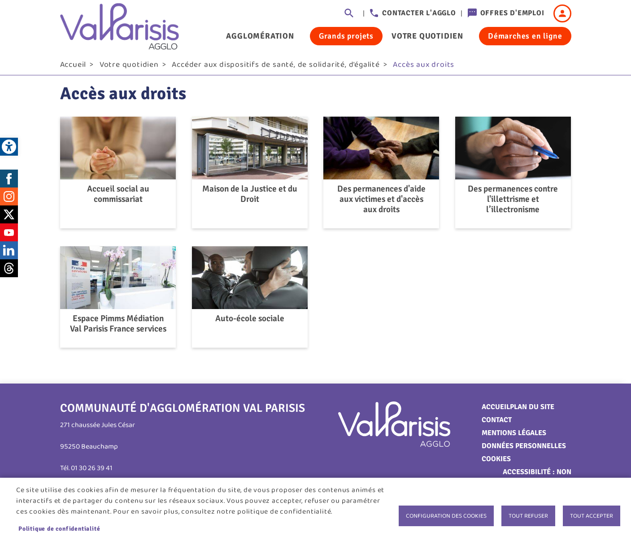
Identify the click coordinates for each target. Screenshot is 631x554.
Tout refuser (528, 516)
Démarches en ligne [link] (525, 36)
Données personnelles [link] (524, 449)
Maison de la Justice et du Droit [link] (249, 197)
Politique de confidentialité (59, 528)
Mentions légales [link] (514, 436)
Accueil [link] (73, 67)
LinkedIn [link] (9, 253)
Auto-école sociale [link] (249, 322)
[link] (9, 147)
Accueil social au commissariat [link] (118, 197)
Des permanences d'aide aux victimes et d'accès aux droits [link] (381, 202)
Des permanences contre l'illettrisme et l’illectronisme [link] (513, 202)
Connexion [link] (562, 13)
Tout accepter (591, 516)
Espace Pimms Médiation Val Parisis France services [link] (118, 327)
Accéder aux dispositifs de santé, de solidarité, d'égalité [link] (275, 67)
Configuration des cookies (446, 516)
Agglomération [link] (260, 36)
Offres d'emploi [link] (512, 13)
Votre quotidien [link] (427, 36)
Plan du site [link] (532, 410)
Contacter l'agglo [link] (419, 13)
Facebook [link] (9, 182)
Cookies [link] (496, 462)
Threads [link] (9, 271)
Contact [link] (497, 423)
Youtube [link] (9, 235)
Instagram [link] (9, 200)
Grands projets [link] (346, 36)
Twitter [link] (9, 218)
